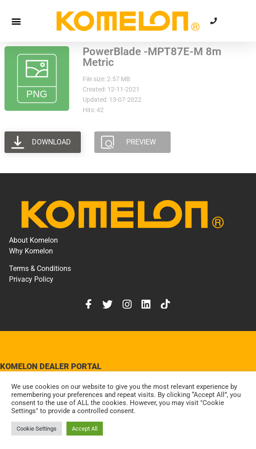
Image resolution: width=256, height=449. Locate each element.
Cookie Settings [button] (37, 428)
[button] (16, 20)
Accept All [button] (84, 428)
